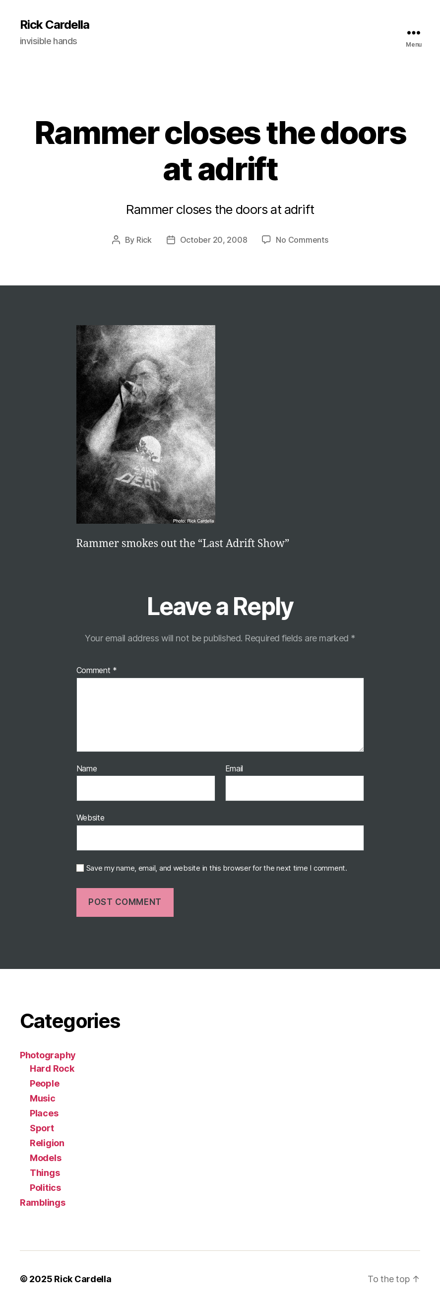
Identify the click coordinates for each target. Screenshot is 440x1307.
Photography (48, 1055)
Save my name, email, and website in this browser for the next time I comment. (216, 868)
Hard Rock (52, 1068)
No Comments (302, 240)
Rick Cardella (54, 25)
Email (234, 768)
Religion (47, 1143)
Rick (144, 240)
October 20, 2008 (214, 240)
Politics (45, 1187)
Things (45, 1173)
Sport (42, 1128)
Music (43, 1098)
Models (45, 1158)
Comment (97, 670)
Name (86, 768)
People (44, 1083)
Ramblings (42, 1202)
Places (44, 1113)
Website (90, 818)
